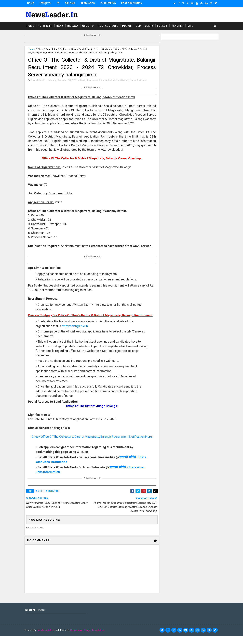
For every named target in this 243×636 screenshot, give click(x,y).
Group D (88, 26)
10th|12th (45, 3)
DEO (138, 26)
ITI (58, 3)
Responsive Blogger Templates (86, 630)
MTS (190, 26)
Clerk (149, 26)
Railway (72, 26)
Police (127, 26)
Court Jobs (51, 49)
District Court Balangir (81, 49)
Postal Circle (108, 26)
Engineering (108, 3)
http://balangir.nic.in (75, 326)
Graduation (87, 3)
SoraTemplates (45, 630)
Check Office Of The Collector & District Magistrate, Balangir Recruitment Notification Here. (92, 436)
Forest (162, 26)
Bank (59, 26)
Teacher (177, 26)
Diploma (70, 3)
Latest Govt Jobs (104, 49)
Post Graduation (131, 3)
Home (30, 3)
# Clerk (39, 491)
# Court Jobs (52, 491)
